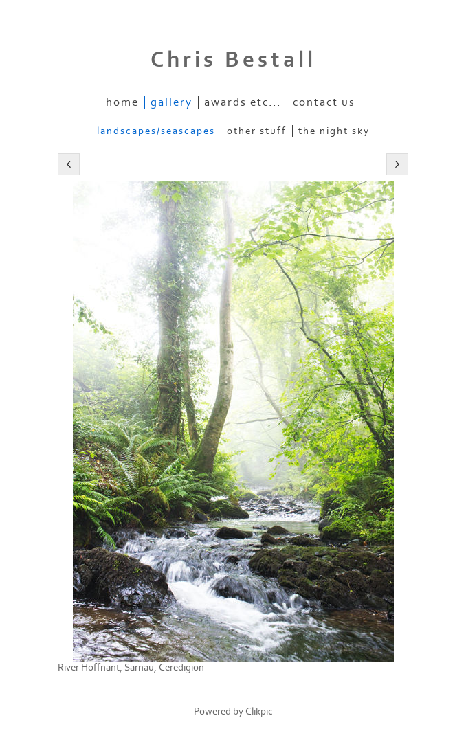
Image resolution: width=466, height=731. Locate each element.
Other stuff (257, 131)
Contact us (324, 102)
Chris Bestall (233, 60)
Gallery (171, 102)
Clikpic (259, 711)
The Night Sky (334, 131)
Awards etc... (242, 102)
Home (122, 102)
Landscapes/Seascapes (156, 131)
